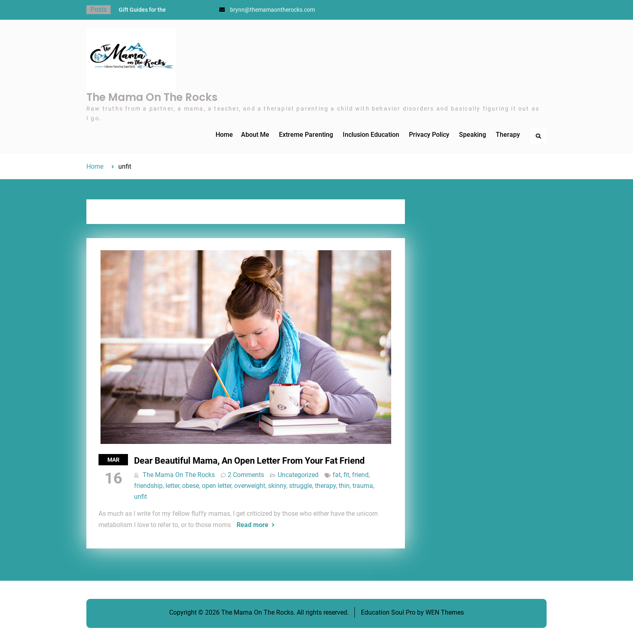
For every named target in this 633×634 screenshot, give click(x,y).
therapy (325, 486)
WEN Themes (444, 612)
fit (346, 475)
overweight (249, 486)
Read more (252, 525)
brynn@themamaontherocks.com (272, 9)
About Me (255, 134)
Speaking (472, 134)
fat (337, 475)
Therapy (508, 134)
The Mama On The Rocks (152, 97)
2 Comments (246, 475)
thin (344, 486)
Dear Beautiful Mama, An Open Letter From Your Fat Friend (249, 461)
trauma (362, 486)
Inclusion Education (371, 134)
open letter (216, 486)
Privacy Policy (429, 134)
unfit (140, 496)
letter (172, 486)
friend (360, 475)
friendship (148, 486)
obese (190, 486)
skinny (277, 486)
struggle (300, 486)
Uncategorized (298, 475)
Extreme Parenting (306, 134)
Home (224, 134)
